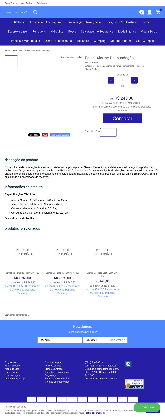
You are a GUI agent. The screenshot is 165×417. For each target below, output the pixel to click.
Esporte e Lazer (18, 31)
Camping (100, 41)
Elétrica (146, 22)
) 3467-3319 (94, 347)
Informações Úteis (58, 342)
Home (21, 22)
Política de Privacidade (57, 366)
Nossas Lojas (12, 360)
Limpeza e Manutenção (25, 41)
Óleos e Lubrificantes (58, 41)
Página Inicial (12, 347)
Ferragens (39, 31)
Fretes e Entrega (54, 353)
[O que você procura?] (35, 12)
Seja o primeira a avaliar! (71, 57)
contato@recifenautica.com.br (101, 363)
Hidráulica (57, 31)
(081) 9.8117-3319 (101, 350)
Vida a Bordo (149, 31)
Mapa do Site (12, 353)
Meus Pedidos (27, 3)
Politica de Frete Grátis (57, 363)
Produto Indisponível (22, 252)
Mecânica (83, 41)
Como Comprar (53, 347)
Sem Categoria (145, 41)
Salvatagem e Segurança (97, 31)
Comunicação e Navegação (83, 22)
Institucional (13, 342)
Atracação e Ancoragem (45, 22)
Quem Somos (11, 3)
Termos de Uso (53, 350)
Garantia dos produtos (57, 356)
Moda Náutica (127, 31)
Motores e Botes (120, 41)
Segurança (50, 360)
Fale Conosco (43, 3)
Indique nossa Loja (15, 363)
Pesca (72, 31)
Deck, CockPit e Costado (121, 22)
